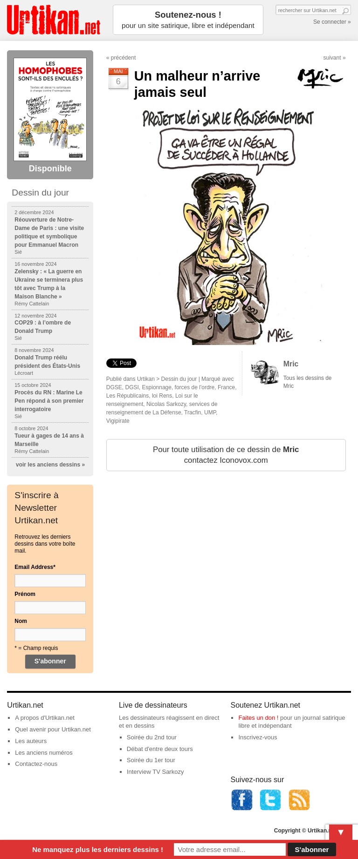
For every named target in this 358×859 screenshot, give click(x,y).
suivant (332, 57)
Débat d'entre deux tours (160, 748)
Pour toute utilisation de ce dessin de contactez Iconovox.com (226, 455)
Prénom (24, 594)
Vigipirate (118, 421)
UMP (210, 412)
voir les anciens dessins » (50, 464)
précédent (123, 57)
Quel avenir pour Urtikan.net (53, 729)
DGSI (132, 387)
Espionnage (157, 387)
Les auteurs (31, 740)
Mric (291, 364)
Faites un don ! (258, 717)
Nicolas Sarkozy (166, 404)
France (226, 387)
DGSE (114, 387)
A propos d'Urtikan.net (45, 717)
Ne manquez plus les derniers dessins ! (97, 849)
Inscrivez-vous (257, 737)
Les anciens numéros (44, 752)
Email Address (34, 567)
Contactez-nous (36, 763)
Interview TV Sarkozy (155, 771)
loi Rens (162, 395)
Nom (20, 621)
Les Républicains (127, 395)
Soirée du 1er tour (151, 760)
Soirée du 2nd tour (152, 737)
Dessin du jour (179, 379)
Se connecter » (332, 22)
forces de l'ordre (195, 387)
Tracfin (192, 412)
